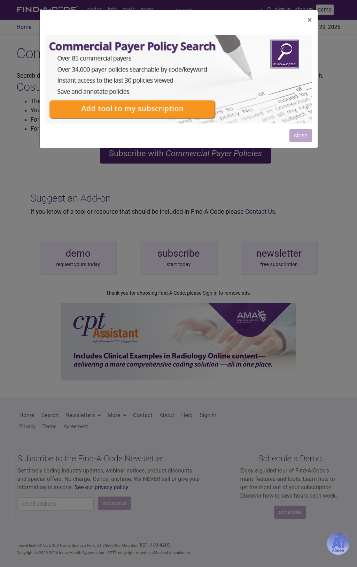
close (300, 135)
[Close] (310, 20)
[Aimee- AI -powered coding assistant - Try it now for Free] (338, 543)
